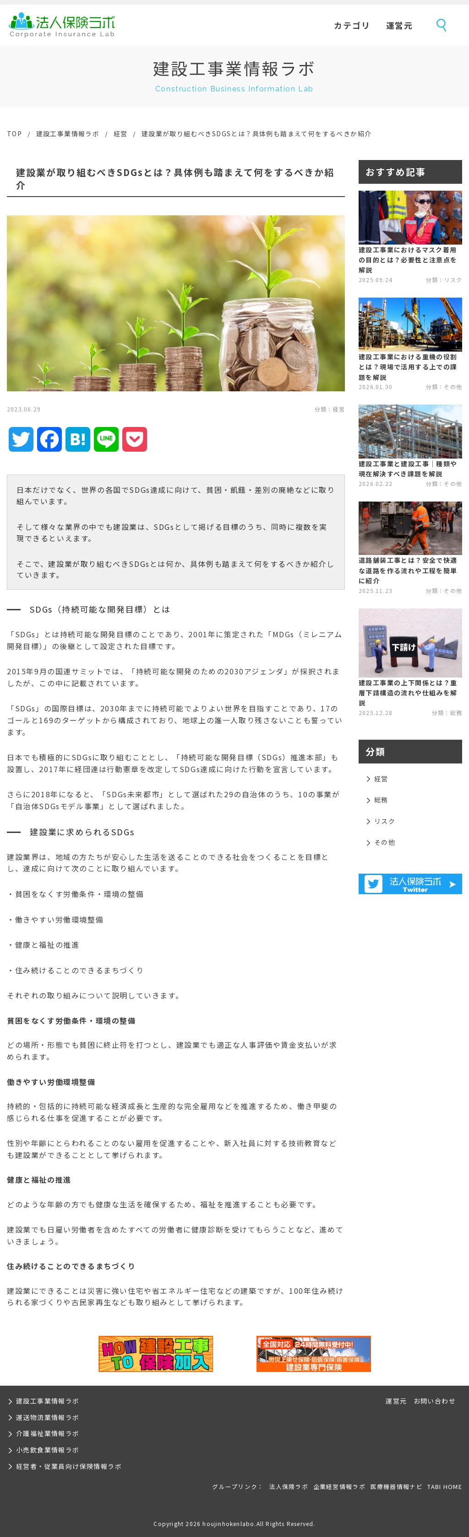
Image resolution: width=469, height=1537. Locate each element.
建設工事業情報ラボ (68, 133)
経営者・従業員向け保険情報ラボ (69, 1466)
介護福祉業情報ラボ (48, 1433)
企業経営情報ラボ (339, 1486)
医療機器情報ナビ (397, 1486)
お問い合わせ (435, 1400)
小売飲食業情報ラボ (48, 1449)
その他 (384, 842)
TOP (14, 133)
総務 (381, 799)
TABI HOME (444, 1486)
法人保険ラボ (62, 25)
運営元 (399, 25)
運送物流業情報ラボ (48, 1417)
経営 (121, 133)
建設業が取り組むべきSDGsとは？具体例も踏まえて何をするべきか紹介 (257, 133)
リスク (384, 821)
